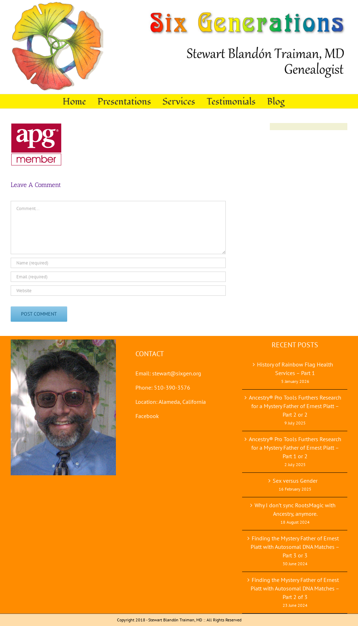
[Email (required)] (118, 277)
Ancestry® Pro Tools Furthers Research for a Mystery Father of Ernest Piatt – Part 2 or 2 (295, 406)
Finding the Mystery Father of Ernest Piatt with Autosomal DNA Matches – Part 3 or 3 (295, 547)
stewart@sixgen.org (176, 373)
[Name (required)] (118, 263)
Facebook (147, 415)
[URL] (118, 290)
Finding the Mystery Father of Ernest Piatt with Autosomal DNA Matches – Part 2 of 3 (295, 588)
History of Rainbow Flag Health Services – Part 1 (295, 368)
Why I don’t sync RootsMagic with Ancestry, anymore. (295, 509)
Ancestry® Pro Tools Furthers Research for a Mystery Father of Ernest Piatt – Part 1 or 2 (295, 447)
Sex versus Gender (295, 480)
